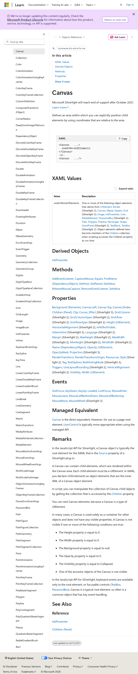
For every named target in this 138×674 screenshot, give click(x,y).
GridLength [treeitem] (22, 314)
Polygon (92, 221)
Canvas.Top (104, 307)
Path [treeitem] (18, 514)
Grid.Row (116, 317)
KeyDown (71, 391)
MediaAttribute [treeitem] (24, 431)
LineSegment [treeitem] (23, 412)
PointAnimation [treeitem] (24, 559)
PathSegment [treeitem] (23, 540)
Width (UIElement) (93, 372)
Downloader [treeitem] (22, 210)
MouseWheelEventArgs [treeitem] (28, 464)
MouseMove (60, 401)
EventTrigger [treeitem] (22, 249)
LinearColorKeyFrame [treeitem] (27, 373)
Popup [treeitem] (19, 627)
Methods (60, 71)
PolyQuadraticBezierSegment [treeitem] (30, 619)
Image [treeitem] (19, 321)
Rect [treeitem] (18, 646)
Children (114, 233)
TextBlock (115, 225)
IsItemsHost (59, 332)
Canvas (101, 210)
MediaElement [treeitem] (23, 444)
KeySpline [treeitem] (21, 353)
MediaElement (89, 218)
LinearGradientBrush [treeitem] (27, 386)
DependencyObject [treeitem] (26, 136)
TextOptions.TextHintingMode (86, 362)
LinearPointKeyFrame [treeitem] (27, 392)
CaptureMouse (84, 278)
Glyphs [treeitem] (19, 275)
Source (103, 453)
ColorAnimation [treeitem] (24, 71)
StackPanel (88, 225)
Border (116, 206)
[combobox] (24, 42)
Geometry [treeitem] (21, 255)
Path (84, 221)
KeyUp (82, 391)
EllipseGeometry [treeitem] (24, 236)
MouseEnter (119, 391)
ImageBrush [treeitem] (22, 327)
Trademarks (27, 671)
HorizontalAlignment (65, 327)
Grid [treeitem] (18, 307)
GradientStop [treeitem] (23, 294)
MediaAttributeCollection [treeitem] (29, 438)
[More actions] (132, 37)
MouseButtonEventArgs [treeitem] (29, 451)
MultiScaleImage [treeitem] (25, 470)
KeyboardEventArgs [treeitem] (26, 347)
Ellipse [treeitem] (19, 229)
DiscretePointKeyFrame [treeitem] (28, 162)
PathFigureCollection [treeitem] (27, 527)
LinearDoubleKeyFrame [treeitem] (28, 379)
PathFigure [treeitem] (22, 520)
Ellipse (110, 210)
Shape (123, 221)
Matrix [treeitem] (19, 418)
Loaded (92, 391)
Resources (112, 357)
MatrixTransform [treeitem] (25, 425)
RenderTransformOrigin (90, 357)
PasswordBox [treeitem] (23, 507)
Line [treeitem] (18, 366)
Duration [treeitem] (20, 223)
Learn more (59, 107)
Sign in (130, 4)
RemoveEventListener (94, 288)
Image (100, 214)
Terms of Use (10, 671)
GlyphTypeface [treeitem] (24, 281)
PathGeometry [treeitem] (24, 533)
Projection (76, 352)
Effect (92, 312)
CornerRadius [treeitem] (23, 118)
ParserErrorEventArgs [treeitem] (27, 501)
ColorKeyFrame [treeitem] (24, 88)
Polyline (102, 221)
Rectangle (113, 221)
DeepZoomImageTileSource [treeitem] (30, 127)
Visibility (75, 372)
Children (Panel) (62, 312)
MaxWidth (118, 337)
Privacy (77, 666)
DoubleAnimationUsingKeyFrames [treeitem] (30, 184)
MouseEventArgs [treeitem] (25, 457)
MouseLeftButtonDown (83, 396)
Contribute (63, 666)
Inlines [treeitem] (19, 340)
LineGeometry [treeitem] (23, 405)
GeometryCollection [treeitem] (27, 262)
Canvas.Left (89, 307)
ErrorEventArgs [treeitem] (24, 242)
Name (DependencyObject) (69, 347)
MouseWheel (77, 401)
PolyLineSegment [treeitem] (25, 609)
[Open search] (121, 5)
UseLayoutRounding (76, 367)
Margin (56, 337)
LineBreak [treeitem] (21, 399)
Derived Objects (64, 66)
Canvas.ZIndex (121, 307)
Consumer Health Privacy (101, 666)
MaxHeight (86, 337)
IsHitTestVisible (106, 327)
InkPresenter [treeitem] (23, 334)
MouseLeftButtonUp (111, 396)
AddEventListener (63, 278)
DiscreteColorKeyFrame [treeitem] (28, 142)
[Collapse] (44, 34)
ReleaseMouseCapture (66, 288)
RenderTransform (63, 357)
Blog (47, 666)
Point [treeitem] (18, 553)
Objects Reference (72, 37)
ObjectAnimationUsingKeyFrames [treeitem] (30, 486)
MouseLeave (60, 396)
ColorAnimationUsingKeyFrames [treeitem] (30, 79)
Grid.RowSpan (79, 322)
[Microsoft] (6, 5)
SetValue (114, 288)
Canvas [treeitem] (20, 51)
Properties (60, 76)
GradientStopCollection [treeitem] (28, 301)
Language (91, 332)
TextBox (126, 225)
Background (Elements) (66, 307)
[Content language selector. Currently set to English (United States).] (19, 658)
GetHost (84, 283)
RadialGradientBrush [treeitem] (27, 640)
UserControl (70, 424)
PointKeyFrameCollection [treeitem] (29, 583)
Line (123, 214)
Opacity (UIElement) (99, 347)
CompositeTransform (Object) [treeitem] (27, 110)
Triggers (57, 367)
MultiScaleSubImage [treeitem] (27, 477)
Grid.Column (122, 312)
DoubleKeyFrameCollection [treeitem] (30, 201)
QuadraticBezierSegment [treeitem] (29, 633)
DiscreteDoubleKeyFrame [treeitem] (29, 149)
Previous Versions (31, 666)
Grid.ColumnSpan (81, 317)
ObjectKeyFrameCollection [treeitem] (30, 494)
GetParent (96, 283)
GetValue (109, 283)
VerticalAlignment (118, 367)
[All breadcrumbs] (55, 37)
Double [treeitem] (20, 168)
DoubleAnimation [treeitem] (25, 175)
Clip (75, 312)
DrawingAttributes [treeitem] (26, 216)
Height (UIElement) (118, 322)
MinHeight (76, 342)
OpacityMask (60, 352)
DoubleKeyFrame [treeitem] (25, 192)
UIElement (106, 206)
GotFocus (58, 391)
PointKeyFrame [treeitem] (24, 577)
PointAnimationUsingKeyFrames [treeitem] (30, 569)
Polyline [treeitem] (20, 603)
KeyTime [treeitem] (20, 360)
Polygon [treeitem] (20, 596)
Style (123, 357)
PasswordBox (106, 218)
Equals (99, 278)
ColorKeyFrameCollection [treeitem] (29, 94)
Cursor (83, 312)
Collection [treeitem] (21, 57)
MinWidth (108, 342)
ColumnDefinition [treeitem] (25, 101)
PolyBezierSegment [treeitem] (26, 590)
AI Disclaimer (10, 666)
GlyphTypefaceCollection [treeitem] (29, 288)
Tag (64, 362)
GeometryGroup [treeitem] (25, 268)
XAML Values (62, 62)
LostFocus (104, 391)
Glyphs (118, 210)
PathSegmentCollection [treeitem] (29, 546)
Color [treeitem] (19, 64)
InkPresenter (112, 214)
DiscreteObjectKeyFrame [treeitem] (29, 155)
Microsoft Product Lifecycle (25, 19)
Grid (125, 210)
